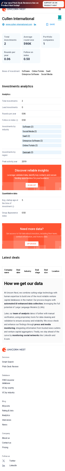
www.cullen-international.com (19, 24)
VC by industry (8, 392)
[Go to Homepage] (13, 9)
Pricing (5, 447)
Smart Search (8, 362)
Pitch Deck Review (10, 366)
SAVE (50, 24)
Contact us (6, 442)
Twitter (8, 460)
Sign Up (32, 185)
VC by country (8, 388)
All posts (6, 406)
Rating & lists (7, 410)
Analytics (6, 415)
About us (6, 438)
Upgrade (31, 243)
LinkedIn (9, 465)
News (4, 424)
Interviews (6, 420)
